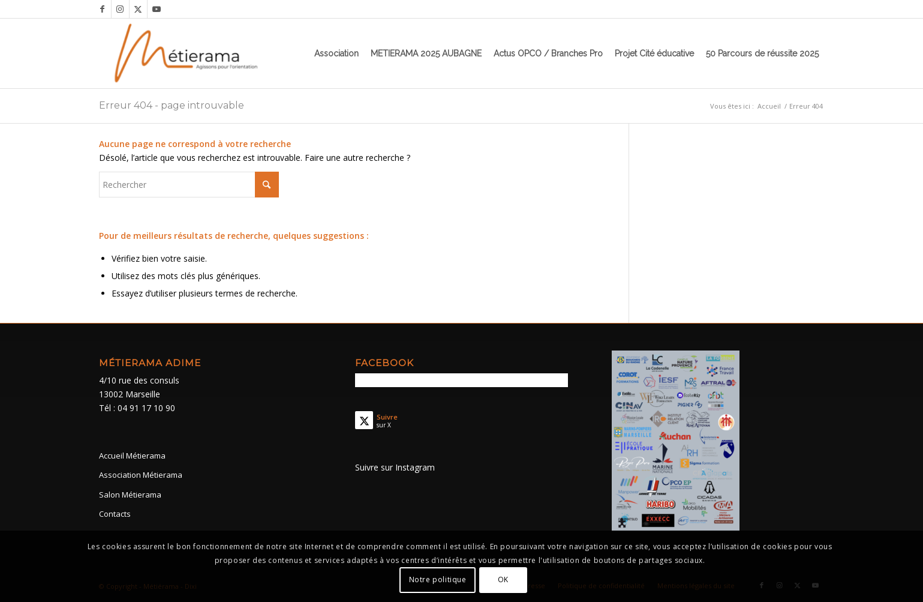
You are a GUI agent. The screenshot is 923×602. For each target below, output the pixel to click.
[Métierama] (187, 53)
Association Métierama (140, 474)
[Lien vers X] (138, 9)
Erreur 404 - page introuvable (171, 105)
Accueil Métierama (132, 455)
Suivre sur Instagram (395, 467)
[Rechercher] (189, 184)
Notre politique (438, 579)
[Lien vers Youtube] (157, 9)
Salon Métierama (130, 494)
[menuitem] (336, 53)
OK (503, 579)
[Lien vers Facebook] (102, 9)
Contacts (115, 513)
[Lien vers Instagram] (120, 9)
